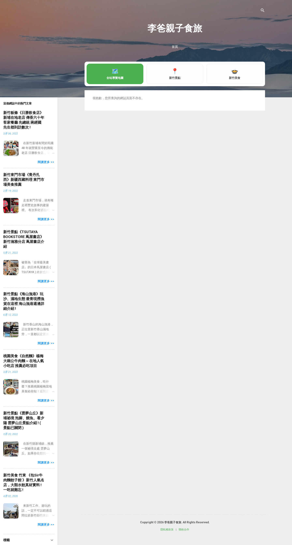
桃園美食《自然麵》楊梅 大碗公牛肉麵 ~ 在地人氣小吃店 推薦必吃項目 (23, 361)
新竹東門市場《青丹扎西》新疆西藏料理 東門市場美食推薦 (23, 180)
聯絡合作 (184, 529)
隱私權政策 (167, 529)
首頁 (175, 47)
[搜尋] (262, 11)
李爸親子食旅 (174, 28)
